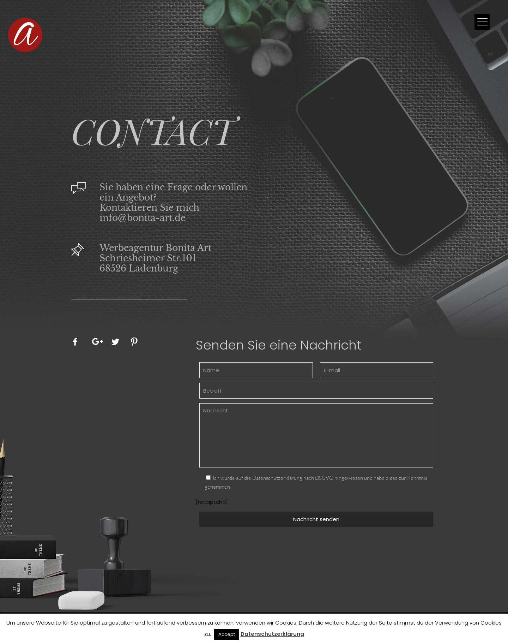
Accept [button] (226, 634)
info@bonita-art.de (142, 218)
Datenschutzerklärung (272, 634)
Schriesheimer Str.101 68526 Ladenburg (147, 263)
